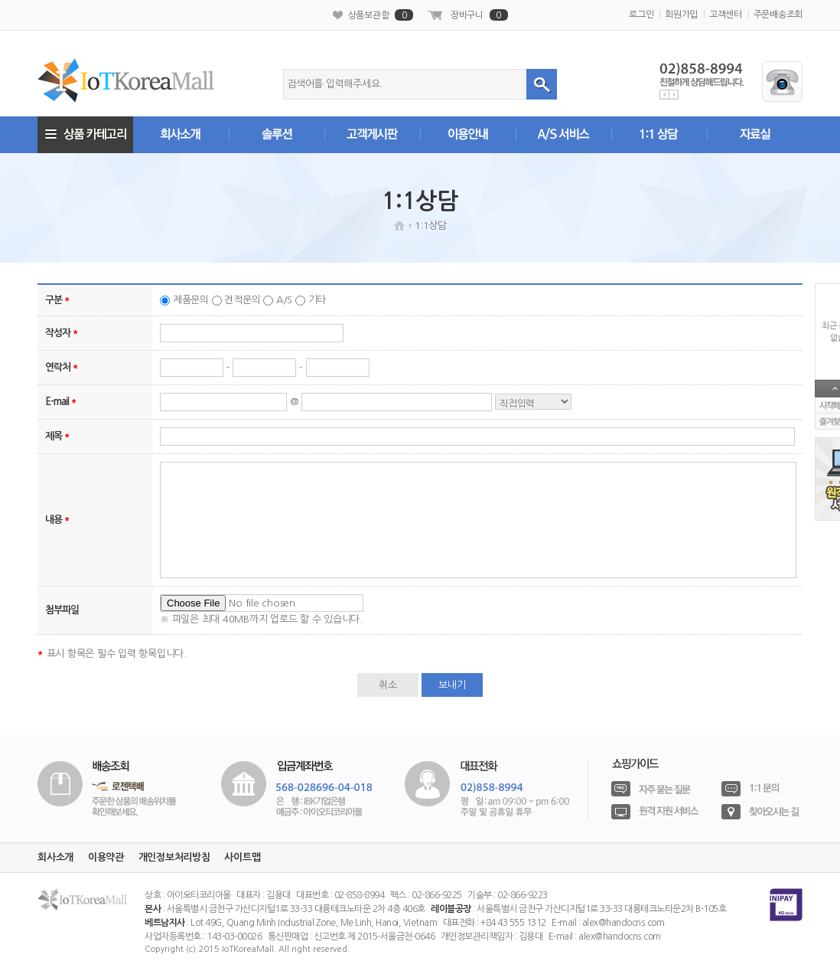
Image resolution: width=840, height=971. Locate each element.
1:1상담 (431, 225)
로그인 (641, 14)
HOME (399, 225)
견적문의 (242, 300)
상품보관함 (381, 15)
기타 (317, 300)
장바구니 (479, 15)
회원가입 (681, 14)
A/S (284, 300)
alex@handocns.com (623, 922)
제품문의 (191, 300)
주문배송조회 (778, 14)
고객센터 (725, 14)
